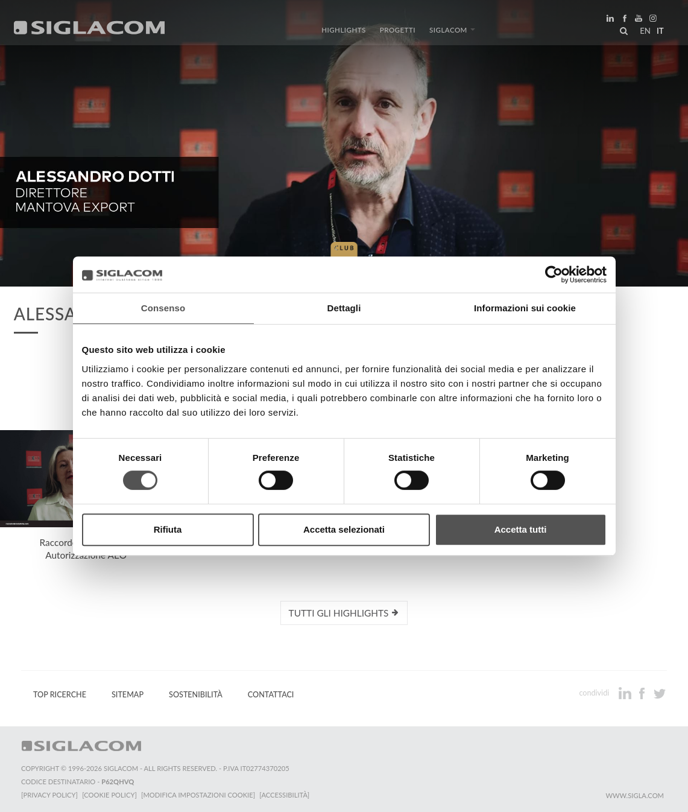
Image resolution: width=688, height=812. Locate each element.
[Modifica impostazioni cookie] (199, 794)
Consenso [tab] (163, 308)
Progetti (397, 32)
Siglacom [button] (450, 32)
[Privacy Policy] (49, 794)
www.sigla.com (634, 795)
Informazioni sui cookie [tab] (525, 308)
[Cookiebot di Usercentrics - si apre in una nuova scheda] (554, 274)
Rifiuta (168, 529)
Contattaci (271, 694)
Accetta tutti (520, 529)
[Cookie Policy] (110, 794)
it (658, 32)
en (643, 32)
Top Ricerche (59, 694)
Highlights (346, 32)
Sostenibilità (195, 694)
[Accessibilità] (286, 794)
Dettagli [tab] (344, 308)
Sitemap (128, 694)
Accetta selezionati (344, 529)
